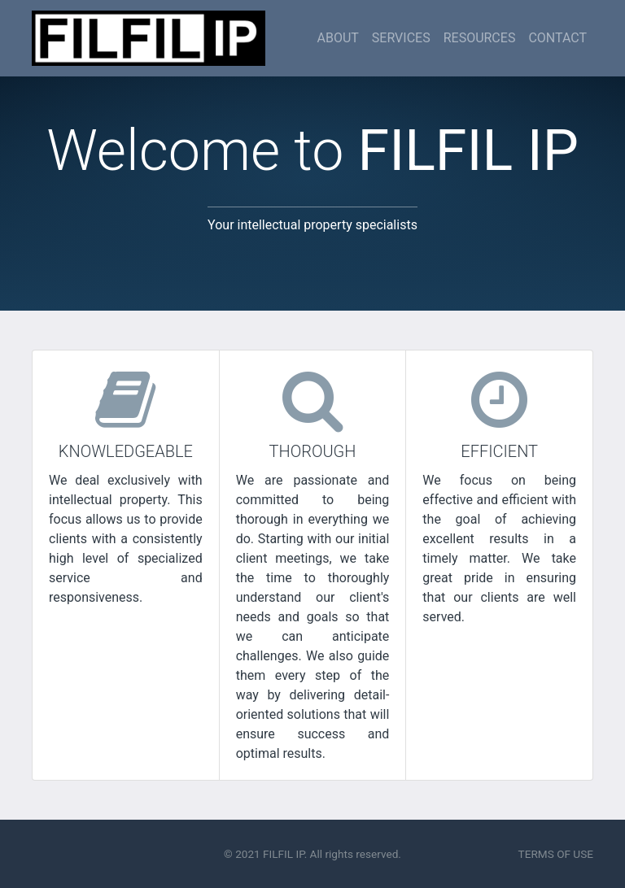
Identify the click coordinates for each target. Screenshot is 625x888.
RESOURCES (480, 38)
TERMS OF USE (555, 853)
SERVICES (401, 38)
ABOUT (337, 38)
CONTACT (557, 38)
